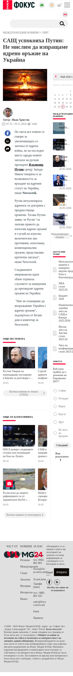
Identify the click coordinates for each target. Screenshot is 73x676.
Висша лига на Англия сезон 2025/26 (63, 333)
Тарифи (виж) (37, 585)
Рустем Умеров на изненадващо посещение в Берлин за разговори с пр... (64, 158)
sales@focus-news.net (39, 603)
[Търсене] (32, 23)
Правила (38, 617)
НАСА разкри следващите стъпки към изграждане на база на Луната (18, 453)
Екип (36, 611)
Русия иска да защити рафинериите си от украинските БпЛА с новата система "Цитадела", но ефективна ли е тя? (15, 496)
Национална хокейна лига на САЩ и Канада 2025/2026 (66, 313)
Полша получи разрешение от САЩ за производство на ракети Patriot (64, 197)
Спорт (23, 573)
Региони (25, 560)
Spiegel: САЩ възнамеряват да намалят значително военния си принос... (64, 217)
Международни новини (63, 115)
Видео (23, 598)
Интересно (26, 592)
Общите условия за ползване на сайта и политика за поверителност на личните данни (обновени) (32, 638)
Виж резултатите (62, 456)
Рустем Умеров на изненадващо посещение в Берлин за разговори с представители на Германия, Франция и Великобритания (17, 375)
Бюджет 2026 (63, 297)
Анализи (25, 579)
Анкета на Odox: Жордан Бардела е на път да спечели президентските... (64, 178)
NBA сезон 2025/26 (63, 286)
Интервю (25, 585)
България (25, 553)
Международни (26, 566)
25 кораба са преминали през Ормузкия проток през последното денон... (64, 125)
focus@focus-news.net (39, 570)
